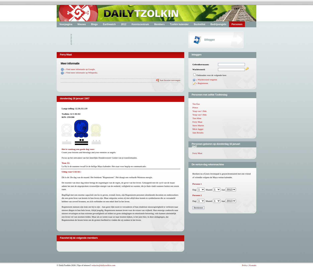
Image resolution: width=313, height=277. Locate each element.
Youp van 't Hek (199, 111)
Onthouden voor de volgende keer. (211, 75)
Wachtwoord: (198, 69)
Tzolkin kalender (179, 24)
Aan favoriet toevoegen (170, 80)
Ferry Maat (197, 122)
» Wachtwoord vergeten (206, 79)
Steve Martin (198, 125)
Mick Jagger (197, 129)
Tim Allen (196, 118)
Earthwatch (109, 24)
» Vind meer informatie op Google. (79, 69)
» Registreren (202, 83)
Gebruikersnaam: (200, 64)
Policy (245, 265)
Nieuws (81, 24)
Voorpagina (65, 24)
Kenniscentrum (140, 24)
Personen (237, 24)
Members (159, 24)
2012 (123, 24)
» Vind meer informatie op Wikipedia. (81, 72)
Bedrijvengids (218, 24)
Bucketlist (199, 24)
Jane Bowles (197, 132)
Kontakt (252, 265)
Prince (195, 107)
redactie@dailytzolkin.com (103, 265)
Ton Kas (196, 104)
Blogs (94, 24)
